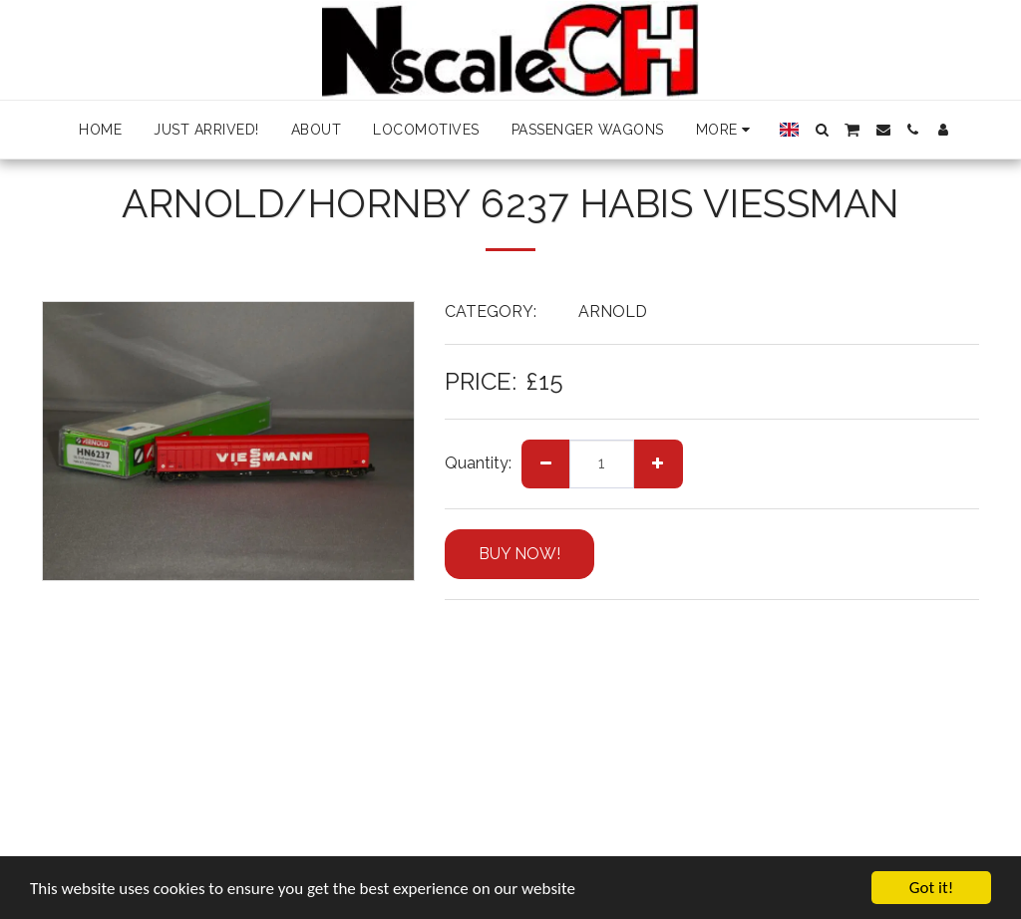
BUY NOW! (519, 553)
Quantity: (478, 463)
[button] (822, 130)
